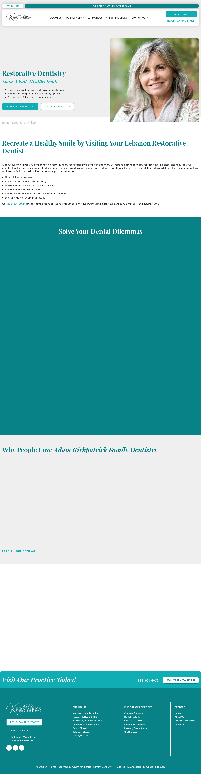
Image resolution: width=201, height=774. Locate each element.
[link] (9, 748)
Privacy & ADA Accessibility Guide (133, 766)
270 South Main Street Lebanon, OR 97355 (24, 738)
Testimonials (94, 17)
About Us (55, 17)
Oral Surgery (130, 731)
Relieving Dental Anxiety (136, 728)
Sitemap (160, 766)
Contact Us (138, 17)
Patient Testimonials (185, 720)
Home (5, 122)
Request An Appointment (181, 20)
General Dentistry (133, 720)
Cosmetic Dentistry (133, 713)
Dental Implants (132, 716)
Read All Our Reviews (18, 551)
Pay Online (12, 5)
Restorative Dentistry (134, 724)
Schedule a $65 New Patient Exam (112, 5)
